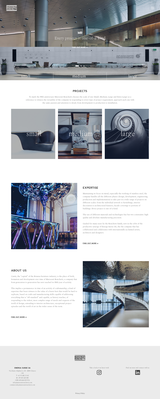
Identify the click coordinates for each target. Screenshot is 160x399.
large (132, 76)
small (25, 76)
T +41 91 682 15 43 (22, 375)
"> (33, 134)
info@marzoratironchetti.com (22, 382)
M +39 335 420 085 (22, 378)
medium (79, 76)
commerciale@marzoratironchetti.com (22, 385)
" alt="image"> (80, 40)
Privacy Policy (80, 393)
